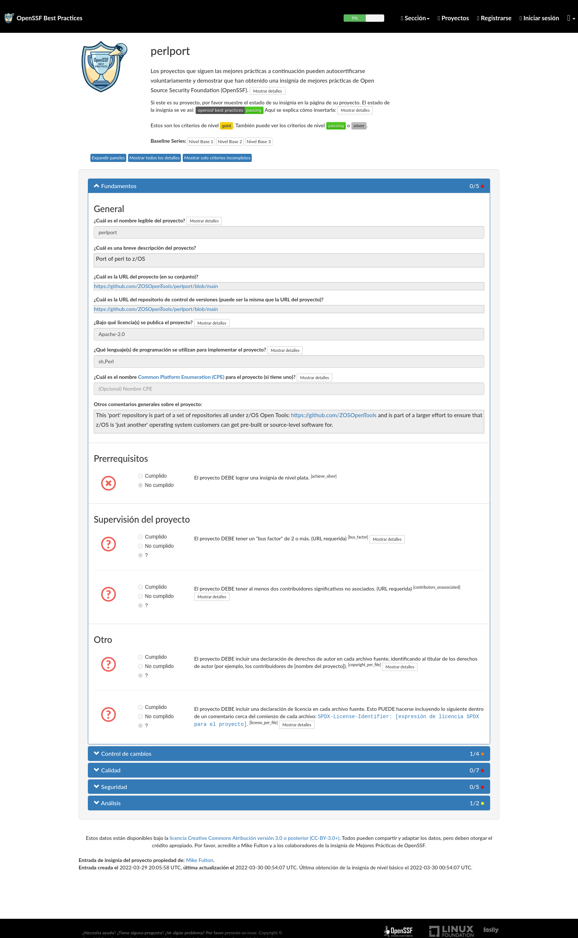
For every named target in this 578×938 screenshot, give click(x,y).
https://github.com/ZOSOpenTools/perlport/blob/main (156, 286)
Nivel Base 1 (201, 141)
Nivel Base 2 (230, 141)
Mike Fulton (199, 860)
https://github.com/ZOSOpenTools (333, 415)
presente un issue (241, 932)
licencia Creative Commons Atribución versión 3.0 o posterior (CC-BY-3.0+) (255, 838)
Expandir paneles (108, 157)
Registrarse (494, 18)
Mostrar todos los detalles (155, 157)
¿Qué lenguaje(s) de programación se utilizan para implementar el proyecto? (180, 349)
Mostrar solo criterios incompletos (217, 157)
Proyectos (453, 18)
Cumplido (147, 476)
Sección (415, 18)
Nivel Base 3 (259, 141)
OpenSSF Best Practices (50, 18)
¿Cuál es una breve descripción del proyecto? (145, 248)
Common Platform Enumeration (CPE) (181, 377)
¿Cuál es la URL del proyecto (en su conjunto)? (146, 276)
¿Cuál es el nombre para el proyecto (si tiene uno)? (195, 377)
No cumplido (147, 485)
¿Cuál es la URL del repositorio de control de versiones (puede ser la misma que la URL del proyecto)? (209, 299)
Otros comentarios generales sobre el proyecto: (148, 404)
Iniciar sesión (539, 18)
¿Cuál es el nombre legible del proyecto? (139, 220)
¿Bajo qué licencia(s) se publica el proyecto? (143, 322)
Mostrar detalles (267, 91)
